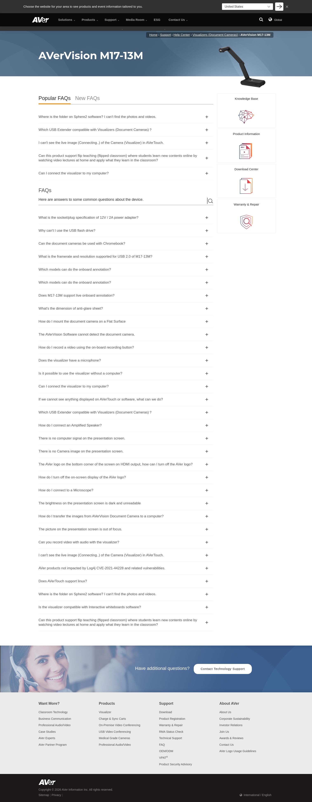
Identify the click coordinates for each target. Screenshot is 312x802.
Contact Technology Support (223, 668)
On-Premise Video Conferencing (119, 725)
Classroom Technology (53, 712)
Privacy (56, 795)
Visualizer (105, 712)
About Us (225, 712)
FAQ (162, 744)
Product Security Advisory (175, 764)
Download (165, 712)
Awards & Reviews (231, 738)
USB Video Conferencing (115, 731)
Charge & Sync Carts (112, 718)
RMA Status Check (171, 731)
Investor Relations (231, 725)
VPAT (163, 757)
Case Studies (47, 731)
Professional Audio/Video (54, 725)
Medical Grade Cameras (114, 738)
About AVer (229, 703)
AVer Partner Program (53, 744)
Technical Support (170, 738)
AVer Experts (47, 738)
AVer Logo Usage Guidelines (237, 751)
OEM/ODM (166, 751)
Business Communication (55, 718)
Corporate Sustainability (234, 718)
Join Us (224, 731)
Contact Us (226, 744)
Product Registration (172, 718)
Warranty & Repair (171, 725)
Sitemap (44, 795)
